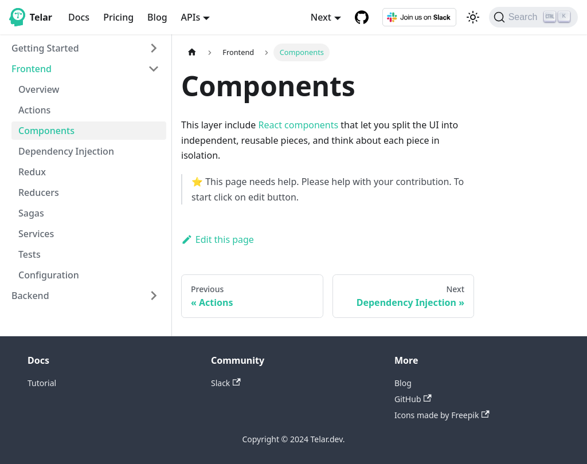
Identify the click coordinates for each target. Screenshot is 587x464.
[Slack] (419, 17)
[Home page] (192, 52)
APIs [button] (191, 17)
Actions (34, 110)
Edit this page (217, 239)
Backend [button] (30, 295)
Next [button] (321, 17)
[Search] (533, 17)
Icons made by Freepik (442, 415)
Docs (78, 17)
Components (46, 130)
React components (299, 125)
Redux (32, 172)
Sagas (31, 213)
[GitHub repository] (361, 17)
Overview (38, 89)
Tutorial (42, 383)
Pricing (118, 17)
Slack (226, 383)
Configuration (48, 275)
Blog (157, 17)
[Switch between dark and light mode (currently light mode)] (473, 17)
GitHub (413, 399)
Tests (29, 254)
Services (36, 233)
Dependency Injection (66, 151)
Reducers (38, 192)
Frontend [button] (31, 68)
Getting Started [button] (45, 48)
